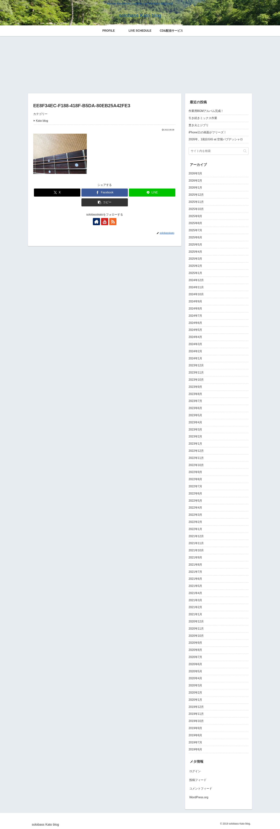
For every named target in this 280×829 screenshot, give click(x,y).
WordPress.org (198, 797)
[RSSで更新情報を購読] (112, 221)
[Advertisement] (140, 64)
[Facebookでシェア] (104, 193)
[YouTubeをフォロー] (104, 221)
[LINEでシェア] (152, 193)
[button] (104, 202)
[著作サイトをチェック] (96, 221)
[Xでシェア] (57, 193)
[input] (219, 151)
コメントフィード (200, 788)
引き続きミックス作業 (203, 118)
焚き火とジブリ (199, 125)
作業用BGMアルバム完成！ (206, 110)
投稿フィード (197, 779)
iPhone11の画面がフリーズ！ (207, 132)
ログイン (195, 771)
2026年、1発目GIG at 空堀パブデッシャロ (216, 139)
